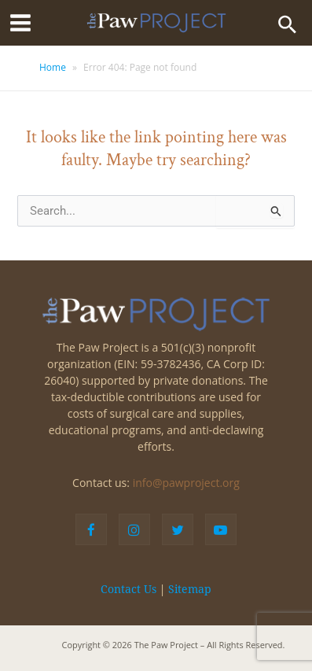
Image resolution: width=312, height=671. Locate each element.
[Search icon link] (287, 23)
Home (52, 67)
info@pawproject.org (186, 482)
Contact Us (128, 589)
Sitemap (189, 589)
